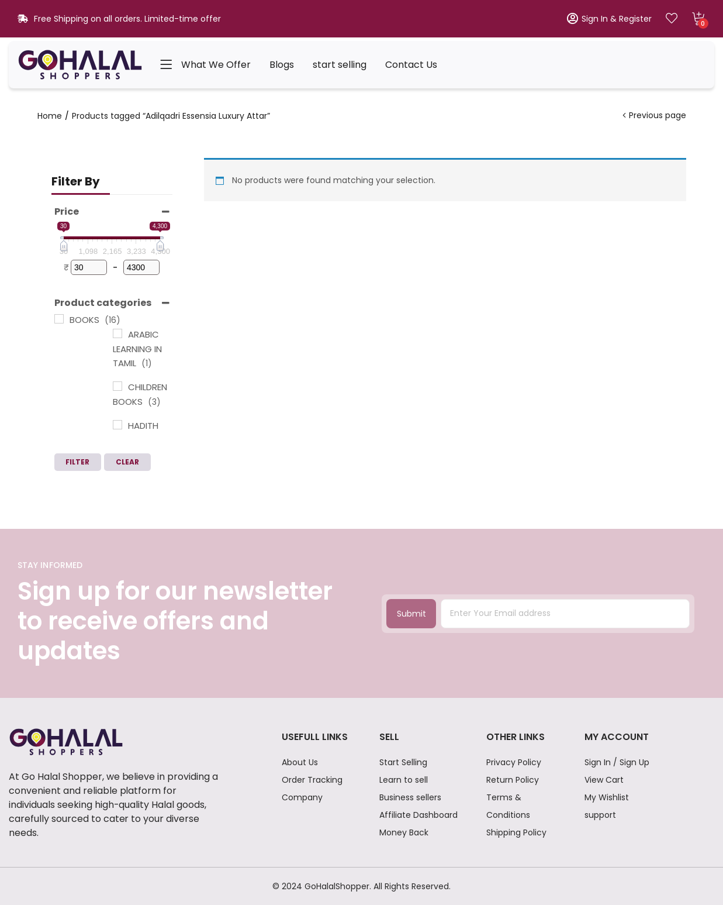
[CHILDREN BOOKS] (117, 386)
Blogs (281, 64)
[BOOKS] (59, 319)
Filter (77, 462)
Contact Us (411, 64)
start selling (339, 64)
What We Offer (216, 64)
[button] (698, 19)
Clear (127, 462)
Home (49, 116)
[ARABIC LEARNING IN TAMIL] (117, 333)
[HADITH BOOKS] (117, 424)
